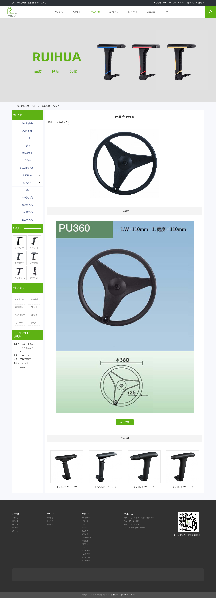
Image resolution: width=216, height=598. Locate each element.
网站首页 (58, 11)
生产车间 (15, 524)
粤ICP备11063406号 (128, 595)
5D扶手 (34, 307)
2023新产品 (27, 197)
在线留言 (150, 11)
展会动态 (50, 521)
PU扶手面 (27, 131)
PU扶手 (27, 138)
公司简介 (15, 518)
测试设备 (15, 528)
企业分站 (172, 3)
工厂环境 (15, 531)
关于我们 (76, 11)
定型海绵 (27, 160)
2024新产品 (27, 205)
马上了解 (124, 422)
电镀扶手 (34, 323)
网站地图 (157, 3)
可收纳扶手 (20, 323)
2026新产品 (27, 220)
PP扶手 (27, 145)
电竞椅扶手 (20, 307)
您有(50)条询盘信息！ (195, 3)
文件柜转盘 (62, 122)
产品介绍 (95, 11)
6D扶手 (34, 315)
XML (165, 3)
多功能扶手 (27, 123)
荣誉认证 (15, 521)
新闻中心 (113, 11)
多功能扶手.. (20, 248)
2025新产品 (27, 212)
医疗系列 (27, 183)
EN (166, 11)
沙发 (27, 190)
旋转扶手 (34, 299)
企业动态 (50, 518)
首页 (27, 106)
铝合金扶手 (27, 153)
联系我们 (181, 3)
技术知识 (50, 524)
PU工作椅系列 (27, 168)
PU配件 (56, 106)
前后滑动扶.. (20, 299)
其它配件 (46, 106)
